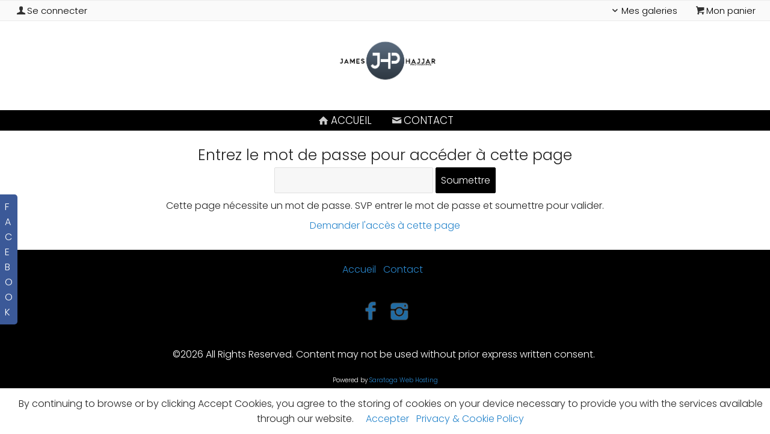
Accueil (344, 120)
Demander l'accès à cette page (385, 225)
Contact (422, 120)
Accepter (387, 419)
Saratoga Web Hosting (403, 380)
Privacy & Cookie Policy (470, 419)
